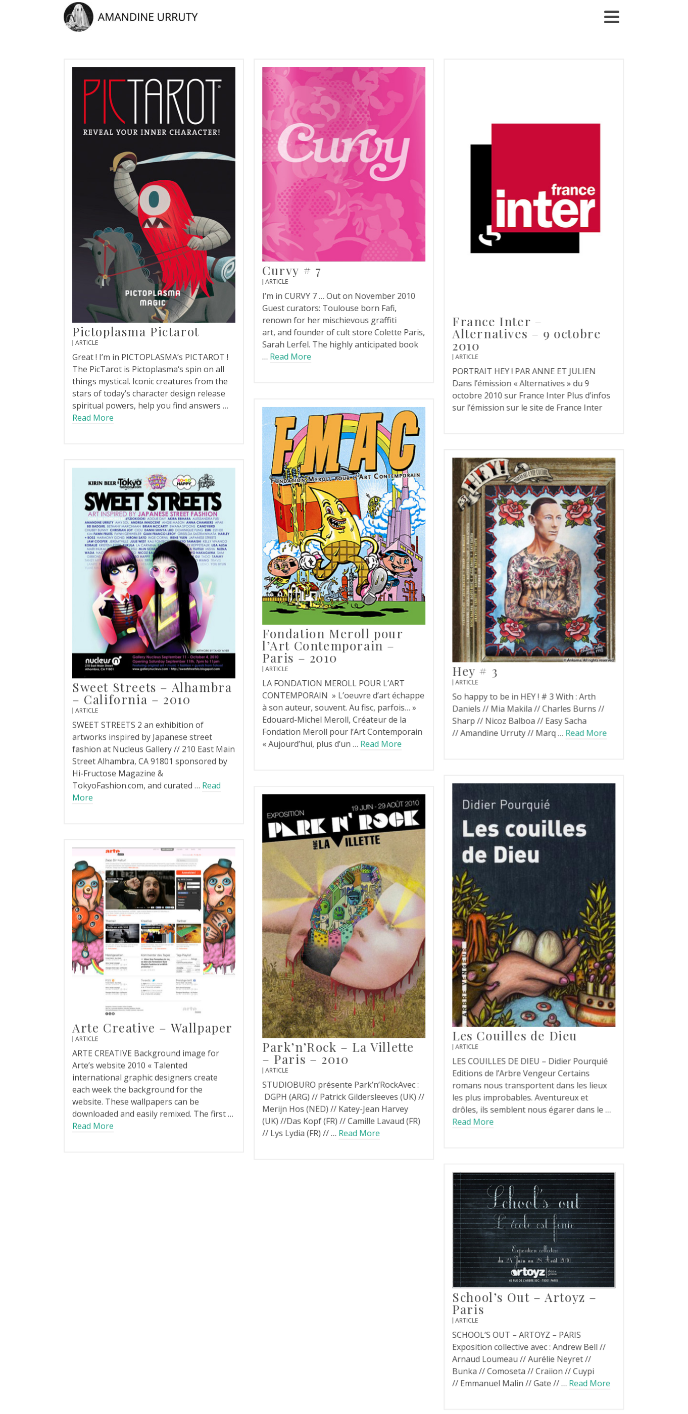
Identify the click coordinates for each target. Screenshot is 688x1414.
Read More (93, 417)
